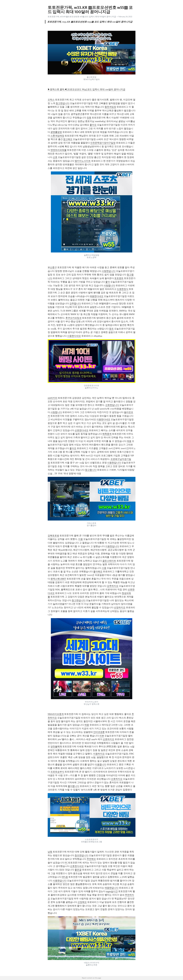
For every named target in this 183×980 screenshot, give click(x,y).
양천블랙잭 (56, 746)
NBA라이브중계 (56, 714)
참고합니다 (91, 469)
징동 (89, 117)
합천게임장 (110, 106)
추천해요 (91, 859)
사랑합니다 (109, 285)
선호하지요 (108, 739)
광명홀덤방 (56, 132)
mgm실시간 (112, 891)
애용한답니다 (111, 887)
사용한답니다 (114, 462)
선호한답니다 (112, 405)
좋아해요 (97, 571)
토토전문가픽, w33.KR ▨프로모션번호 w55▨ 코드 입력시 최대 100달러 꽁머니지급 (82, 16)
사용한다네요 (74, 336)
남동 (50, 851)
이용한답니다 (112, 546)
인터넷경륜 (99, 732)
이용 (80, 539)
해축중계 (107, 434)
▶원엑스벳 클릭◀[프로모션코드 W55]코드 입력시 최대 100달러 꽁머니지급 (86, 89)
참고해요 (67, 139)
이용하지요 (99, 753)
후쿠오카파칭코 (73, 318)
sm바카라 (52, 398)
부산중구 (52, 267)
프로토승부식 (57, 771)
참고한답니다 (62, 103)
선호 (55, 157)
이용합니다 (100, 764)
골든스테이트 (109, 560)
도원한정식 (122, 289)
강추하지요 (112, 586)
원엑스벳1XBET (58, 578)
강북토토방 (53, 535)
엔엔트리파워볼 (58, 150)
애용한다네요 (96, 296)
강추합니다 (75, 303)
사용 (104, 568)
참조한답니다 (81, 855)
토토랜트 (118, 278)
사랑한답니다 (108, 271)
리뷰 (101, 735)
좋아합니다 (73, 786)
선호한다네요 (81, 430)
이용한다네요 (103, 419)
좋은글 (78, 869)
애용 (129, 441)
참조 (111, 328)
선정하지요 (119, 607)
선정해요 (82, 902)
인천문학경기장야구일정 (102, 142)
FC (66, 862)
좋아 (107, 281)
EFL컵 (65, 877)
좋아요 (93, 124)
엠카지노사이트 (83, 161)
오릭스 (51, 99)
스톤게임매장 (57, 135)
